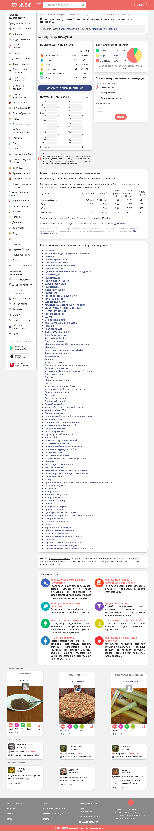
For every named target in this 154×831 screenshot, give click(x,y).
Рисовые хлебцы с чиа (57, 368)
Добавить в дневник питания (65, 88)
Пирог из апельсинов (56, 398)
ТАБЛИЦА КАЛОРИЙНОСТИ (54, 808)
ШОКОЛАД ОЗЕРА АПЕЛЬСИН (60, 464)
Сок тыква (50, 250)
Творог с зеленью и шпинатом (61, 295)
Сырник (49, 377)
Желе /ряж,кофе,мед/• (56, 334)
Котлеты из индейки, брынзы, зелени (65, 389)
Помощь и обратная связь (21, 341)
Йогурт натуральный (56, 310)
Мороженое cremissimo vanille (61, 425)
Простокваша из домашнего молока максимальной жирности (78, 482)
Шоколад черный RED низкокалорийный (67, 343)
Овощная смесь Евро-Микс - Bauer (63, 536)
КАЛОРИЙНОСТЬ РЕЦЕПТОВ (54, 813)
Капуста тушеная (54, 467)
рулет (48, 383)
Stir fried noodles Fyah (56, 337)
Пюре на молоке (53, 452)
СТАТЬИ (10, 819)
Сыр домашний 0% (55, 301)
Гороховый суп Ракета (57, 280)
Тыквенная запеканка (56, 521)
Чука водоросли (53, 419)
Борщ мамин (52, 356)
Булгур (48, 316)
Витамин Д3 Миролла (56, 533)
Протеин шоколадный (57, 392)
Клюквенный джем (55, 485)
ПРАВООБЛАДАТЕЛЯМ (88, 803)
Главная (43, 14)
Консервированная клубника (60, 386)
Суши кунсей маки (55, 413)
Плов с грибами (53, 328)
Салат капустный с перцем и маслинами (67, 473)
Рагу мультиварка (54, 340)
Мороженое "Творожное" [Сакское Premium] (68, 371)
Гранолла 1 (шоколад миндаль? (62, 422)
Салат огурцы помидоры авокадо (63, 307)
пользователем (67, 28)
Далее (120, 116)
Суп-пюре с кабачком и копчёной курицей (68, 271)
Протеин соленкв (54, 509)
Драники (49, 359)
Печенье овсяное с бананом (60, 265)
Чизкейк (49, 256)
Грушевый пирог (54, 298)
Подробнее (118, 223)
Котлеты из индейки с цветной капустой (67, 253)
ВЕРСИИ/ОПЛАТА (86, 811)
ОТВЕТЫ (46, 819)
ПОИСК (46, 803)
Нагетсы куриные (54, 431)
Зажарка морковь (54, 497)
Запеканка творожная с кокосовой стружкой (69, 515)
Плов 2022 (50, 503)
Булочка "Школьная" (122, 14)
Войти (141, 4)
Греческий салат (54, 476)
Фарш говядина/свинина (58, 331)
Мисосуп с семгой (54, 362)
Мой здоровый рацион (104, 28)
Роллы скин (51, 292)
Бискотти (50, 395)
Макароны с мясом (55, 518)
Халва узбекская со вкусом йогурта (64, 407)
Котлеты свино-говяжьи (58, 443)
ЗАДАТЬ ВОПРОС (86, 816)
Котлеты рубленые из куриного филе (65, 304)
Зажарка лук (51, 491)
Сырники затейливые (56, 262)
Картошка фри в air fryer (58, 527)
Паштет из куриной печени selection (64, 350)
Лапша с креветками (56, 259)
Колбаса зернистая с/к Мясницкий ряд (65, 458)
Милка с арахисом (55, 319)
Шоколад (50, 346)
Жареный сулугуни (55, 289)
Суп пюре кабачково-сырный (60, 512)
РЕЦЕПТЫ (11, 808)
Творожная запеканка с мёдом (61, 545)
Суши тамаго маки (55, 428)
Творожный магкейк (56, 401)
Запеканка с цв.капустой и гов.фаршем (66, 365)
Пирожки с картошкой (57, 455)
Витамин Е (50, 488)
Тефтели (49, 461)
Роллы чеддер (52, 274)
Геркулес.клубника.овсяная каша (63, 542)
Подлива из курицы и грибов (61, 449)
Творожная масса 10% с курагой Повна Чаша (69, 548)
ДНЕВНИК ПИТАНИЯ (15, 803)
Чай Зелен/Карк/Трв (55, 410)
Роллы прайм (52, 286)
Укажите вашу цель (106, 83)
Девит (48, 524)
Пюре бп (49, 325)
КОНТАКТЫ (98, 816)
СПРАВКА (82, 808)
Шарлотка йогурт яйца (57, 380)
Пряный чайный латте (57, 404)
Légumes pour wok (54, 268)
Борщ (48, 479)
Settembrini (51, 437)
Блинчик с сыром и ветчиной (61, 440)
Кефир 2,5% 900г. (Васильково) (61, 322)
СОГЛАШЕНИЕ (85, 822)
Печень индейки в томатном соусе (63, 446)
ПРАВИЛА (95, 822)
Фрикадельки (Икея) (56, 494)
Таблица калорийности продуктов (64, 14)
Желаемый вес (103, 103)
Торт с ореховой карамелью (60, 434)
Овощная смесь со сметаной (60, 530)
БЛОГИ (10, 813)
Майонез (49, 539)
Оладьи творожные (55, 283)
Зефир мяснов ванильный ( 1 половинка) (67, 470)
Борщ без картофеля (56, 506)
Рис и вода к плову (55, 500)
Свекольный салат (55, 374)
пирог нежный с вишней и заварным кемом (68, 416)
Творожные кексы (54, 313)
